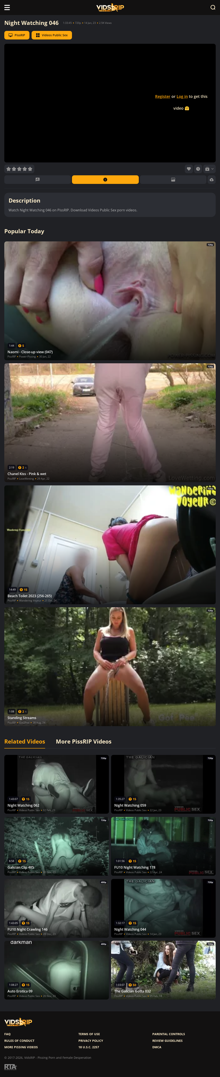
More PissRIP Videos (84, 741)
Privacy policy (90, 1041)
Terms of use (89, 1034)
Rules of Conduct (19, 1041)
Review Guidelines (167, 1041)
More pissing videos (21, 1047)
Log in (182, 96)
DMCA (156, 1047)
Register (162, 96)
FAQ (7, 1034)
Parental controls (168, 1034)
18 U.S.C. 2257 (88, 1047)
